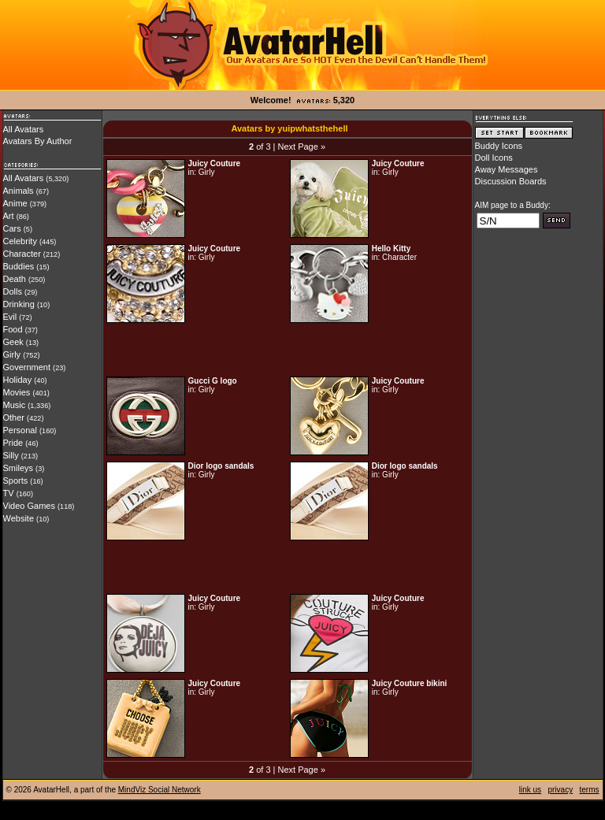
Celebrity (20, 241)
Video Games (29, 505)
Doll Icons (494, 157)
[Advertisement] (287, 349)
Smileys (18, 468)
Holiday (17, 379)
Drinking (19, 304)
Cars (12, 228)
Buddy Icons (499, 145)
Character (22, 253)
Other (14, 417)
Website (19, 518)
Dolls (12, 291)
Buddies (19, 266)
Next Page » (301, 146)
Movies (17, 392)
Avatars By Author (37, 141)
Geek (13, 342)
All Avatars (23, 129)
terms (589, 789)
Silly (11, 455)
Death (14, 279)
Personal (20, 430)
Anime (15, 203)
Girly (12, 354)
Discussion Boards (511, 181)
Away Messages (506, 169)
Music (14, 405)
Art (8, 216)
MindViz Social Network (159, 789)
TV (8, 493)
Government (27, 367)
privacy (560, 789)
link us (530, 789)
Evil (10, 316)
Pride (13, 442)
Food (13, 329)
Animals (18, 190)
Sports (15, 480)
